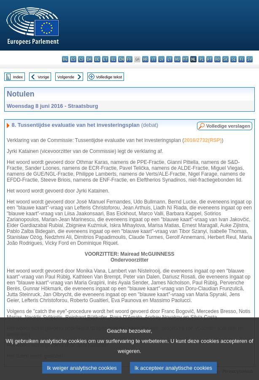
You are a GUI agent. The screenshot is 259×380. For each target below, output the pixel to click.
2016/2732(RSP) (202, 140)
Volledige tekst (109, 77)
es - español (73, 59)
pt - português (209, 59)
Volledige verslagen (228, 125)
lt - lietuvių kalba (169, 59)
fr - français (129, 59)
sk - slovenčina (225, 59)
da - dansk (89, 59)
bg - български (65, 59)
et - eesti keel (105, 59)
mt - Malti (185, 59)
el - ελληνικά (113, 59)
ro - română (217, 59)
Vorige (43, 77)
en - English (121, 59)
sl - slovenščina (233, 59)
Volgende (65, 77)
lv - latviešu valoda (161, 59)
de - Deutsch (97, 59)
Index (18, 77)
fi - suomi (241, 59)
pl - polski (201, 59)
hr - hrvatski (145, 59)
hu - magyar (177, 59)
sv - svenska (249, 59)
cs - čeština (81, 59)
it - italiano (153, 59)
